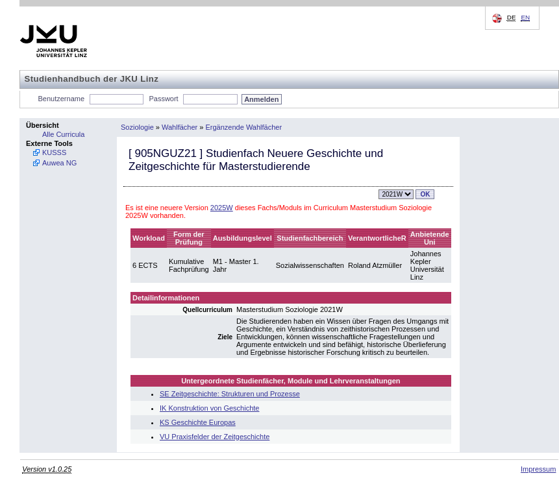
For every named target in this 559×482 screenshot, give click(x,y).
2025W (221, 207)
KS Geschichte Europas (198, 422)
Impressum (538, 469)
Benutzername (61, 98)
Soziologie (137, 127)
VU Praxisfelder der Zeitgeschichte (214, 436)
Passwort (163, 98)
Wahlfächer (179, 127)
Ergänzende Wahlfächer (244, 127)
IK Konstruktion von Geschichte (209, 408)
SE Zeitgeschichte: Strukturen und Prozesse (230, 394)
